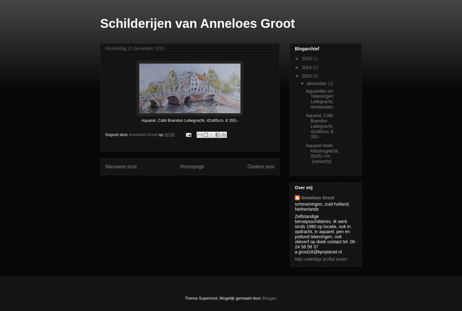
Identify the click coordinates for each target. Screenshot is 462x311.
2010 (307, 75)
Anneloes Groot (317, 197)
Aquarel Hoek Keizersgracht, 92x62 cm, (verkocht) (322, 153)
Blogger (269, 298)
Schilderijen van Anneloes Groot (197, 23)
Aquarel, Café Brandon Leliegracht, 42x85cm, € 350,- (319, 126)
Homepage (192, 166)
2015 (307, 58)
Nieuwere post (121, 166)
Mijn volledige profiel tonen (321, 259)
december (317, 83)
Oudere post (261, 166)
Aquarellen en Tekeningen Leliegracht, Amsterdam (319, 99)
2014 (307, 67)
